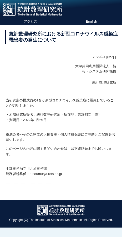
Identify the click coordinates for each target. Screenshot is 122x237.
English (91, 21)
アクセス (30, 21)
